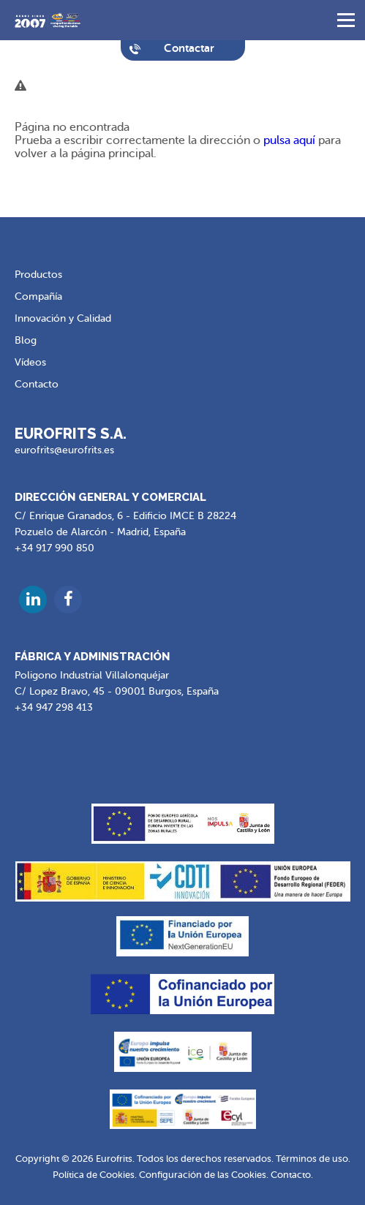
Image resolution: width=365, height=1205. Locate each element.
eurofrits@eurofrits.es (64, 450)
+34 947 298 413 (54, 707)
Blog (26, 340)
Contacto (37, 384)
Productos (38, 274)
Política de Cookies (94, 1174)
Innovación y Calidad (63, 318)
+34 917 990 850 (54, 548)
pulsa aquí (289, 140)
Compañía (38, 296)
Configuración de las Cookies (202, 1174)
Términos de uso (312, 1158)
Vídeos (30, 362)
